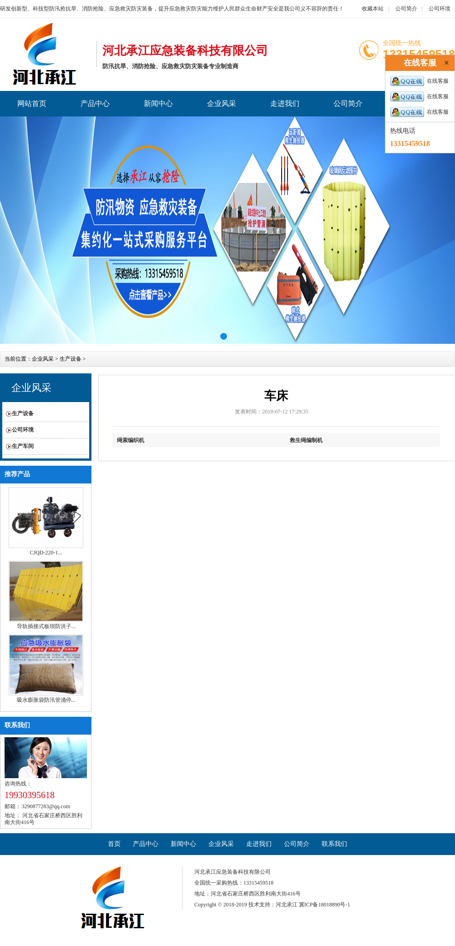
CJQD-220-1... (46, 552)
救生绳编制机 (306, 440)
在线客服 (419, 81)
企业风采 (221, 103)
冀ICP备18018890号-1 (324, 904)
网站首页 (31, 103)
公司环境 (439, 8)
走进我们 (284, 103)
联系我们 (17, 725)
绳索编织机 (130, 440)
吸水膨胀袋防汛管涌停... (46, 700)
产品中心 (95, 103)
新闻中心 (158, 103)
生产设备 (70, 359)
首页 (114, 843)
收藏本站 (373, 8)
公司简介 (406, 8)
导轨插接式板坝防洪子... (46, 626)
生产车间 (23, 446)
